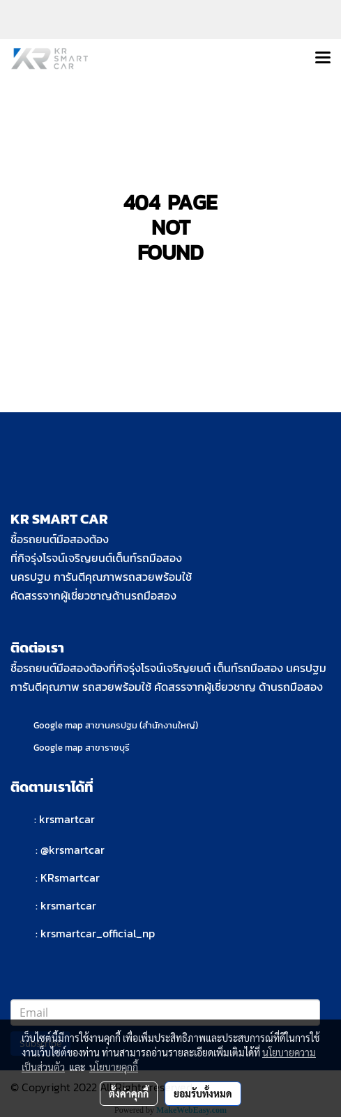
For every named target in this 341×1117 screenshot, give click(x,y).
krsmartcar (67, 819)
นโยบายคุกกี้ (113, 1067)
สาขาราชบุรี (107, 747)
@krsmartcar (72, 849)
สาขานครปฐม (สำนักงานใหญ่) (141, 725)
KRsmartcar (70, 877)
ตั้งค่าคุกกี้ (129, 1093)
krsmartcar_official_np (97, 933)
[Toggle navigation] (323, 58)
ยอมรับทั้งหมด (203, 1093)
